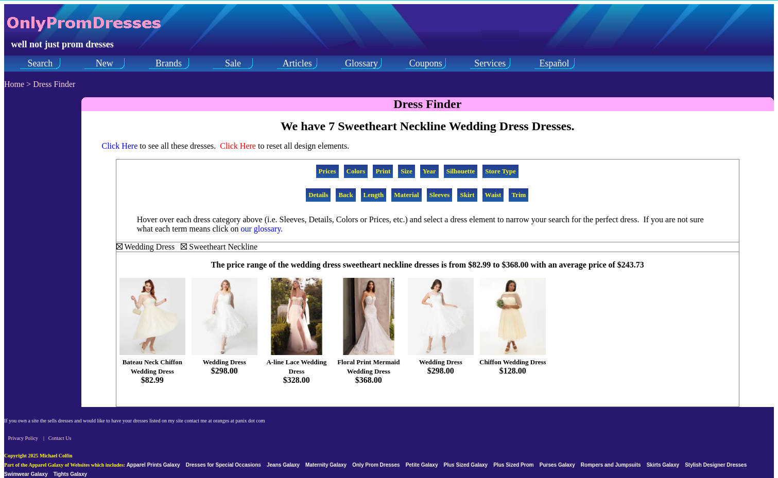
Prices (327, 171)
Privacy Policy (23, 438)
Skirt (467, 195)
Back (345, 195)
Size (406, 171)
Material (406, 195)
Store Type (500, 171)
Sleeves (439, 195)
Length (374, 195)
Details (318, 195)
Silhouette (460, 171)
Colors (356, 171)
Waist (493, 195)
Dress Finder (54, 84)
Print (382, 171)
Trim (518, 195)
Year (429, 171)
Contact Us (60, 438)
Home (14, 84)
